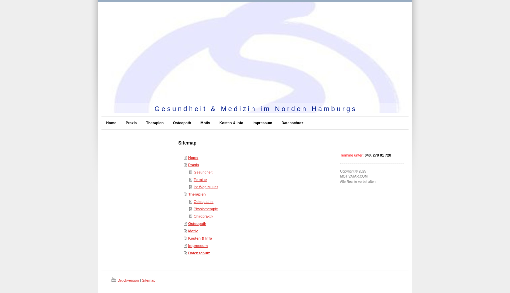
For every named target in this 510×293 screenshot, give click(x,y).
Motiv (193, 231)
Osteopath (197, 224)
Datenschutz (199, 253)
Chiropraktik (203, 216)
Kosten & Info (200, 238)
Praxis (193, 165)
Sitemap (148, 280)
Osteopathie (203, 202)
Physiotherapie (206, 209)
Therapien (197, 194)
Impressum (198, 246)
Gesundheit (203, 172)
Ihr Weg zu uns (206, 187)
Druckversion (125, 280)
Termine (200, 180)
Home (193, 158)
